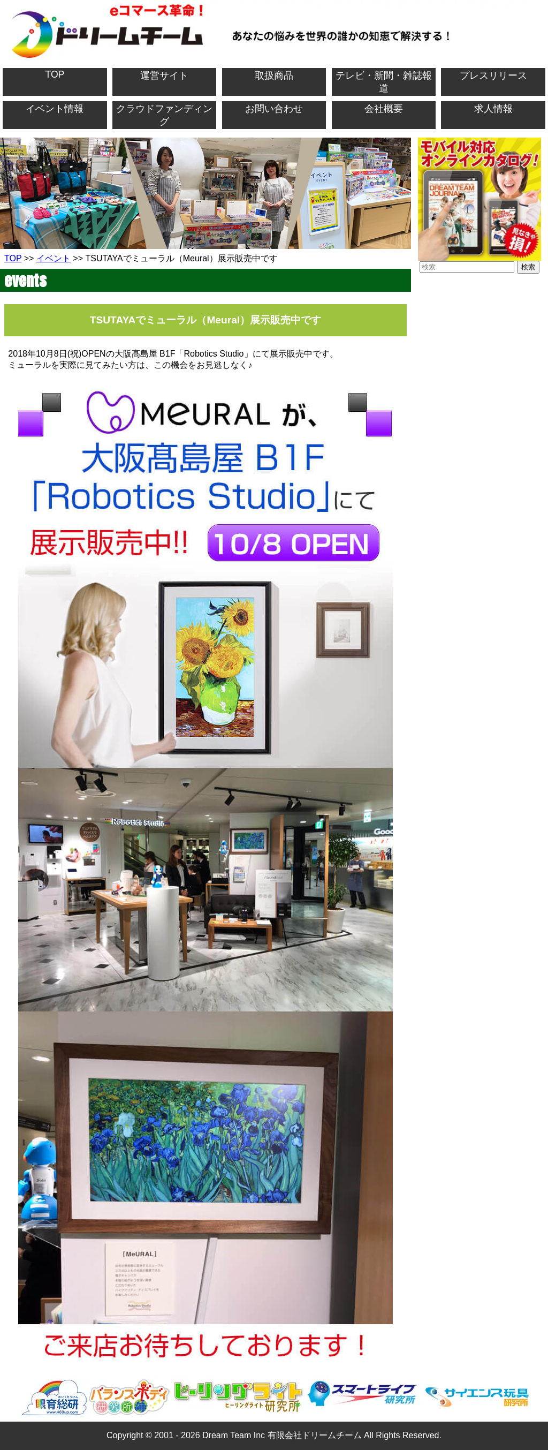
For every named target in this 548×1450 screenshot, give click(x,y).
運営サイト (164, 75)
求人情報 (493, 108)
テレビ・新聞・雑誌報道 (384, 82)
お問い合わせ (274, 108)
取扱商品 (274, 75)
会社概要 (383, 108)
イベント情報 (54, 108)
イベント (53, 258)
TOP (54, 74)
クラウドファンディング (164, 115)
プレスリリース (493, 75)
